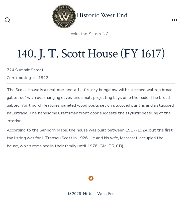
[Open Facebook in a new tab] (91, 178)
